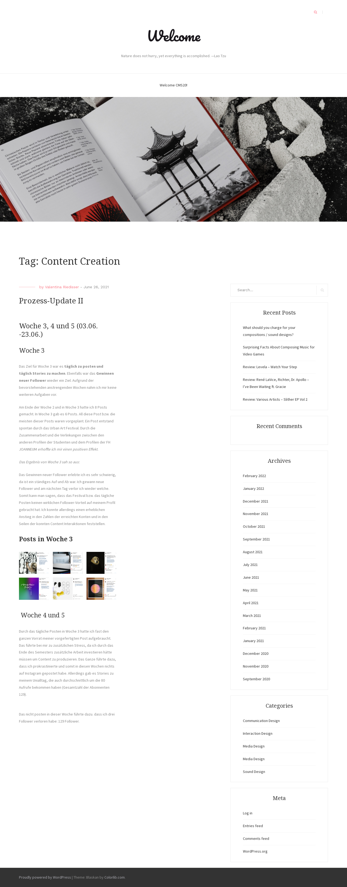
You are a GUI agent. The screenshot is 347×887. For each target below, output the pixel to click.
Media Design (254, 746)
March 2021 (252, 615)
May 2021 (250, 590)
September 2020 (256, 678)
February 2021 (254, 628)
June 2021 (251, 577)
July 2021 (250, 564)
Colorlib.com (114, 877)
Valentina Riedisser (62, 287)
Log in (247, 813)
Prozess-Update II (51, 300)
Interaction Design (257, 733)
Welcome (173, 36)
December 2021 (255, 501)
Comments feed (256, 838)
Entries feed (253, 825)
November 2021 (255, 513)
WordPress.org (255, 851)
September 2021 (256, 539)
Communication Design (261, 720)
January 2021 (253, 640)
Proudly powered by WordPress (45, 877)
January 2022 (253, 488)
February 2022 (254, 475)
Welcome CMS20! (173, 85)
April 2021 (251, 602)
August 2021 (253, 551)
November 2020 (255, 666)
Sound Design (254, 771)
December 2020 (255, 653)
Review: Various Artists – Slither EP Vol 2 (275, 399)
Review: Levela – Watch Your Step (270, 366)
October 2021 (254, 526)
